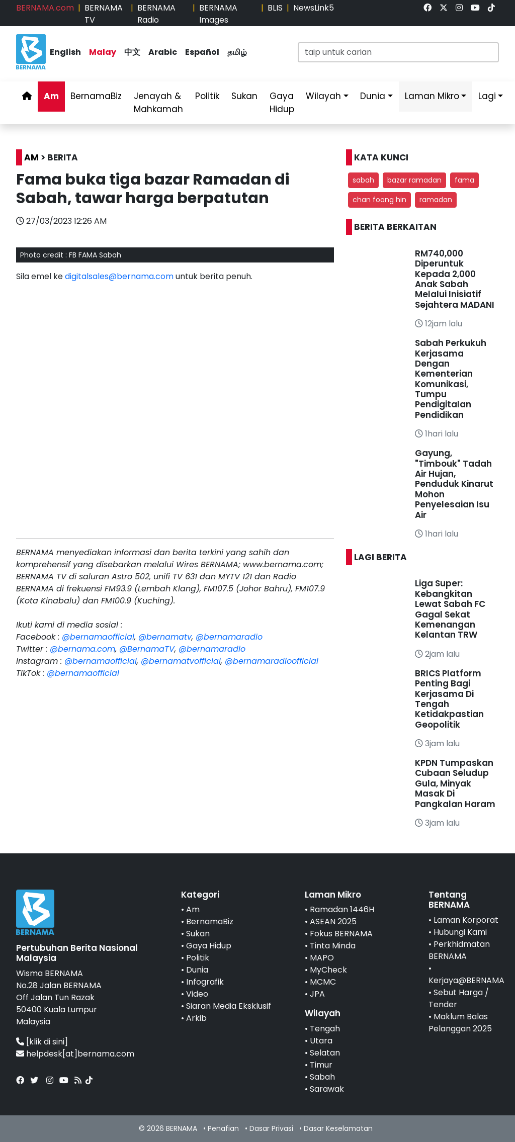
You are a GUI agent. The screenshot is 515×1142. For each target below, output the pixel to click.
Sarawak (327, 1089)
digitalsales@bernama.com (119, 276)
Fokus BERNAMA (341, 933)
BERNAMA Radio (156, 14)
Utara (321, 1040)
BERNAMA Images (218, 14)
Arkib (196, 1018)
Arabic (162, 52)
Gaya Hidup (282, 102)
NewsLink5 (313, 8)
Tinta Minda (333, 945)
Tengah (325, 1028)
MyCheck (328, 970)
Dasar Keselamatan (338, 1128)
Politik (207, 96)
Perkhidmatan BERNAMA (459, 950)
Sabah (322, 1077)
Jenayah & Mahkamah (158, 102)
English (65, 52)
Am (51, 96)
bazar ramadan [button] (414, 180)
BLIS (275, 8)
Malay (102, 52)
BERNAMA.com (45, 8)
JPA (317, 994)
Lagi (487, 96)
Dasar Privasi (271, 1128)
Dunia (372, 96)
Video (197, 994)
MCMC (323, 982)
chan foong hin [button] (379, 200)
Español (202, 52)
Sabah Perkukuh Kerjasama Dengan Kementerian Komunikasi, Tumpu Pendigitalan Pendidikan (450, 379)
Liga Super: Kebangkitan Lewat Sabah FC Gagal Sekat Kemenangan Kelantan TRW (450, 609)
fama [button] (464, 180)
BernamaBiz (96, 96)
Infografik (205, 982)
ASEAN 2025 (333, 921)
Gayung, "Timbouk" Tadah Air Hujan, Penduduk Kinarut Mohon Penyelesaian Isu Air (454, 483)
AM (31, 157)
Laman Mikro (432, 96)
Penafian (223, 1128)
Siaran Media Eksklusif (228, 1006)
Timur (321, 1065)
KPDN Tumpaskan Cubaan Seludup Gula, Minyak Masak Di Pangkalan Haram (455, 783)
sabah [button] (363, 180)
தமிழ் (237, 52)
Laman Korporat (466, 920)
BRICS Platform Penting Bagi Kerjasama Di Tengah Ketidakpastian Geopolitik (449, 699)
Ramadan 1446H (342, 909)
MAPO (322, 957)
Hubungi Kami (460, 932)
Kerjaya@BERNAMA (466, 980)
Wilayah (323, 96)
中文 (132, 52)
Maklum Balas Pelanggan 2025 (460, 1022)
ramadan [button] (435, 200)
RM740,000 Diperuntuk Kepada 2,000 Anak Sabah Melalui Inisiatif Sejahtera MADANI (454, 279)
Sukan (244, 96)
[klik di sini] (47, 1041)
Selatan (325, 1053)
